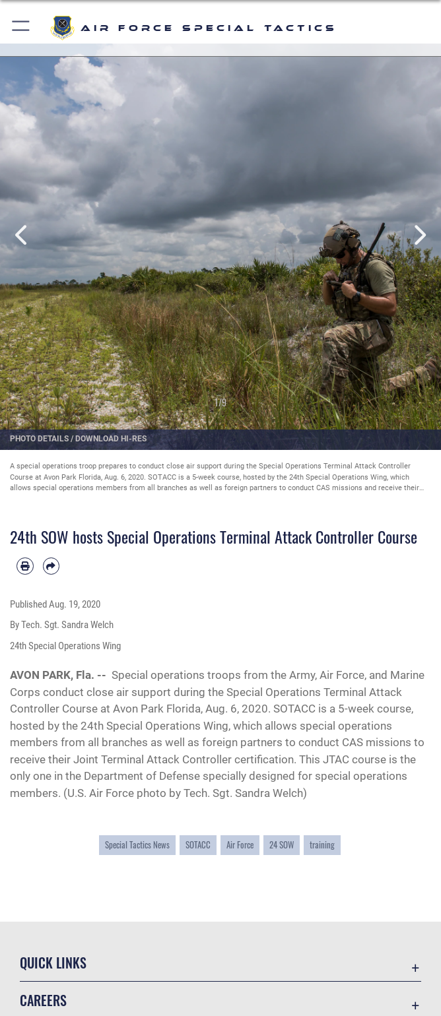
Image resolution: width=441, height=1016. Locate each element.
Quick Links (53, 962)
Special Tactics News (137, 845)
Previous (22, 235)
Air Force (240, 845)
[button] (21, 28)
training (322, 845)
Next (419, 235)
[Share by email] (51, 566)
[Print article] (25, 566)
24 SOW (281, 845)
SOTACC (198, 845)
